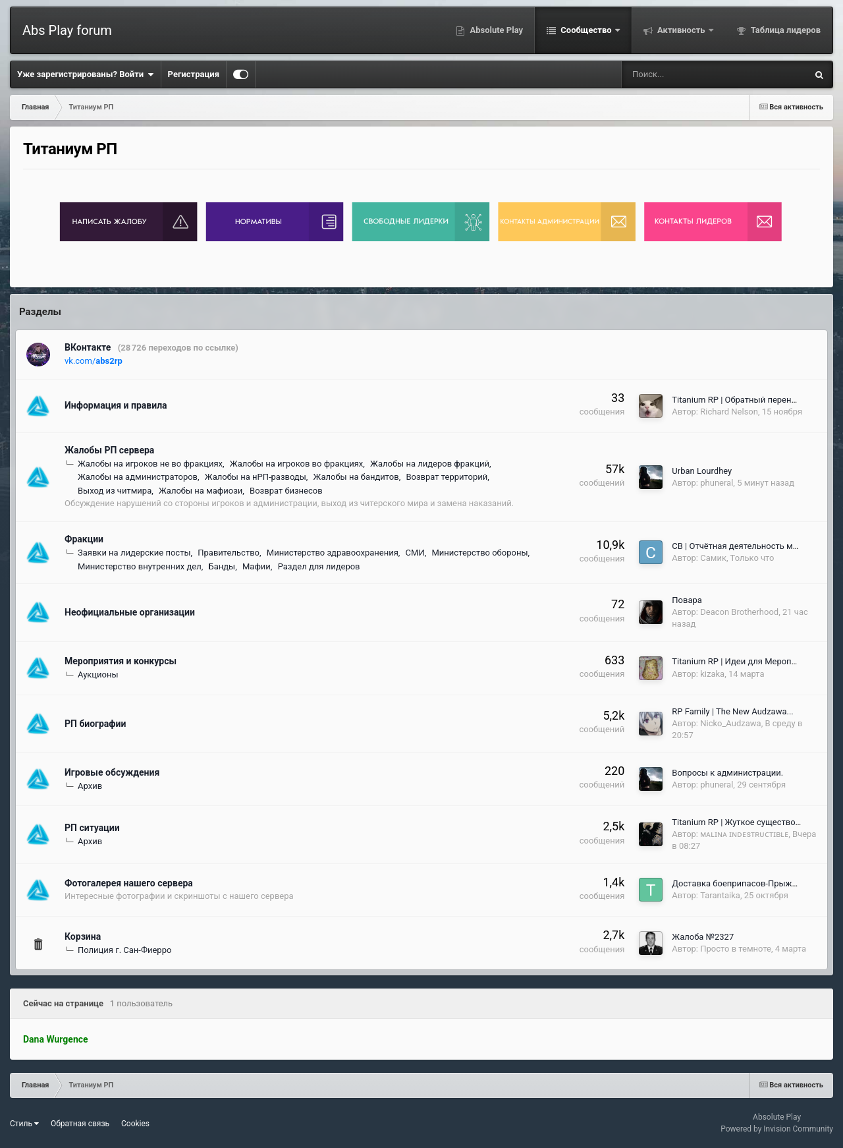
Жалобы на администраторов (138, 477)
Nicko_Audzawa (730, 723)
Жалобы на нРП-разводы (255, 477)
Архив (90, 786)
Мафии (256, 566)
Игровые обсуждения (112, 772)
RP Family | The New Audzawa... (732, 711)
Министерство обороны (479, 553)
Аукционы (98, 674)
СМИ (415, 553)
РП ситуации (92, 827)
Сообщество (586, 30)
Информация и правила (116, 405)
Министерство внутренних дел (140, 566)
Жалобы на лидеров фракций (429, 464)
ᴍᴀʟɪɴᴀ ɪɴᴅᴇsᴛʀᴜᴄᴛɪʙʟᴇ (744, 834)
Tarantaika (720, 895)
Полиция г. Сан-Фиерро (124, 950)
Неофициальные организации (130, 612)
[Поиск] (672, 74)
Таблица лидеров (785, 30)
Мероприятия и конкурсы (121, 661)
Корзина (83, 936)
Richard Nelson (729, 411)
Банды (221, 566)
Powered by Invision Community (777, 1129)
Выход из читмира (114, 491)
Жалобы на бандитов (356, 477)
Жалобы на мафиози (200, 491)
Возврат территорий (446, 477)
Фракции (84, 539)
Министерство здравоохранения (332, 553)
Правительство (228, 553)
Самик (713, 558)
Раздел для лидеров (319, 566)
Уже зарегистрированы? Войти (85, 74)
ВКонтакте (88, 347)
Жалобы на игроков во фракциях (296, 464)
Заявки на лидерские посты (134, 553)
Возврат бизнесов (286, 491)
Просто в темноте (735, 949)
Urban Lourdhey (702, 471)
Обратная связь (80, 1123)
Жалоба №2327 (703, 937)
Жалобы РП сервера (109, 450)
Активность (681, 30)
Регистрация (193, 74)
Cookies (135, 1123)
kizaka (712, 674)
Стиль (24, 1123)
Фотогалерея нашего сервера (129, 883)
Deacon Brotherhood (739, 612)
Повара (687, 600)
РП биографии (95, 723)
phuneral (716, 483)
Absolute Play (495, 30)
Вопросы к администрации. (727, 773)
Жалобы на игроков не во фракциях (150, 464)
